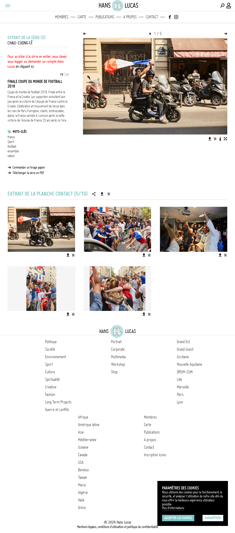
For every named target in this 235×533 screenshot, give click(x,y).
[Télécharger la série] (102, 194)
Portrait (116, 341)
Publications (105, 17)
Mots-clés (20, 132)
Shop (114, 372)
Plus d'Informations (173, 508)
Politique (51, 341)
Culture (50, 372)
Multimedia (118, 356)
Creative (50, 387)
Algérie (83, 492)
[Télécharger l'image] (210, 139)
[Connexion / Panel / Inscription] (229, 5)
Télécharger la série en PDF (28, 173)
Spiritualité (52, 379)
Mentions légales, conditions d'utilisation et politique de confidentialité (117, 527)
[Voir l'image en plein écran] (225, 139)
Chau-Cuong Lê (20, 43)
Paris (180, 394)
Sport (11, 142)
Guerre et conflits (57, 409)
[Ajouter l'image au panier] (215, 139)
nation (11, 156)
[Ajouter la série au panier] (109, 194)
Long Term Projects (58, 402)
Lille (179, 379)
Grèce (82, 507)
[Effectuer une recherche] (222, 5)
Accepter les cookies (178, 518)
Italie (81, 500)
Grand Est (183, 341)
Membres (61, 17)
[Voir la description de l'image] (220, 139)
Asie (81, 432)
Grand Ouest (185, 349)
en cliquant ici (25, 66)
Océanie (83, 447)
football (12, 146)
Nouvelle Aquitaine (189, 364)
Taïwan (82, 477)
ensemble (13, 151)
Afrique (83, 417)
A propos (130, 17)
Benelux (83, 470)
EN (67, 75)
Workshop (118, 364)
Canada (82, 454)
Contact (152, 17)
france (11, 137)
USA (81, 462)
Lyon (180, 402)
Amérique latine (89, 424)
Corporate (118, 349)
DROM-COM (185, 372)
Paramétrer (213, 518)
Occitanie (183, 356)
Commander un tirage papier (28, 167)
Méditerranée (87, 439)
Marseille (183, 387)
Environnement (55, 356)
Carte (82, 17)
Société (50, 349)
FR (61, 75)
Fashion (50, 394)
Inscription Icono (155, 454)
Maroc (82, 485)
